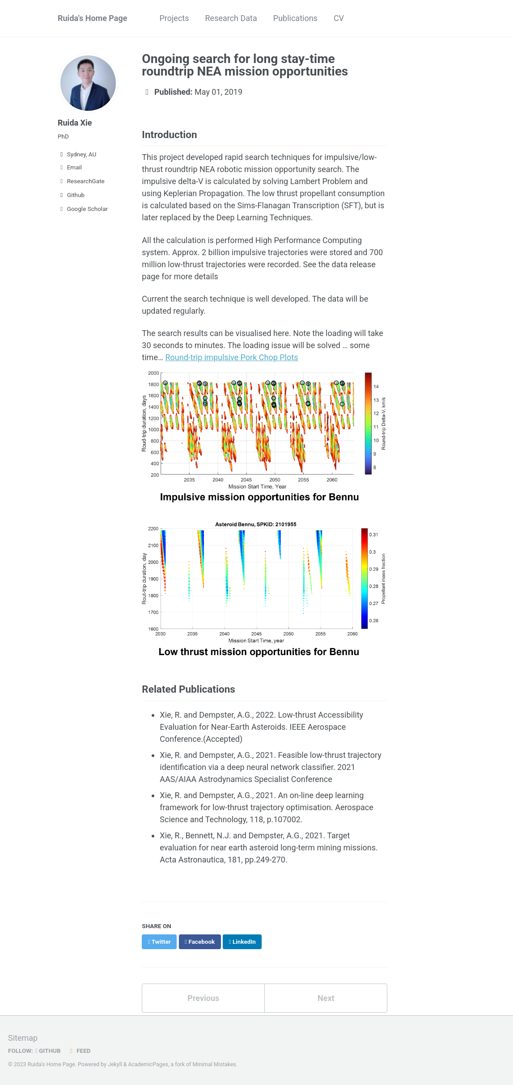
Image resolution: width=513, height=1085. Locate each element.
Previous (203, 998)
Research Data (231, 18)
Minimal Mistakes (214, 1064)
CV (339, 18)
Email (70, 167)
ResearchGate (81, 181)
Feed (79, 1050)
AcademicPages (148, 1064)
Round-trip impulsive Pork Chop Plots (231, 357)
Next (326, 998)
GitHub (48, 1050)
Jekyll (115, 1064)
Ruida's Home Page (92, 18)
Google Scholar (83, 208)
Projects (174, 18)
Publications (295, 18)
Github (71, 194)
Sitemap (23, 1038)
